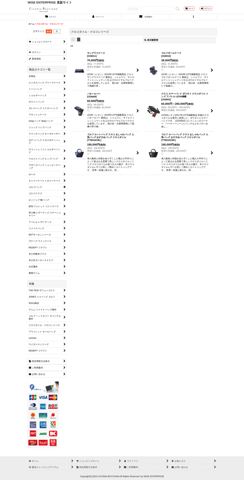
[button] (193, 19)
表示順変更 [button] (151, 43)
